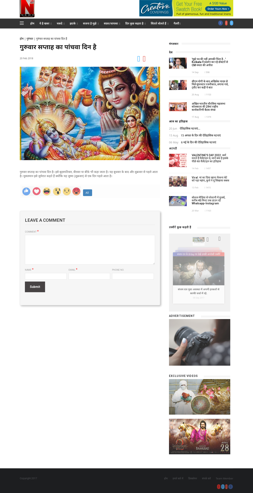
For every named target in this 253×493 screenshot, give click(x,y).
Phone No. (118, 270)
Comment (32, 231)
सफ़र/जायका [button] (112, 23)
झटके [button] (74, 23)
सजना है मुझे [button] (91, 23)
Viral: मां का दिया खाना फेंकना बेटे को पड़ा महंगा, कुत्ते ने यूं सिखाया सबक (210, 179)
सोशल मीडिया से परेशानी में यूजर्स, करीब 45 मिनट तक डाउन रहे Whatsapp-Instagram (208, 200)
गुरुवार (29, 38)
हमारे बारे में (178, 478)
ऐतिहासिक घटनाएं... (189, 128)
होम (32, 23)
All (88, 192)
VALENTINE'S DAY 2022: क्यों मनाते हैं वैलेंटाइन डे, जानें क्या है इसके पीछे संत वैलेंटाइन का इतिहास (210, 158)
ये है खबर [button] (46, 23)
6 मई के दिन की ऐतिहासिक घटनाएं (198, 142)
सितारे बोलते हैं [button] (159, 23)
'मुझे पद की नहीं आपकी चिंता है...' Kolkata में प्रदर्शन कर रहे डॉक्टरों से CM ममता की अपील (210, 62)
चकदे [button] (61, 23)
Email (73, 269)
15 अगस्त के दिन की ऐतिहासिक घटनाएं (200, 135)
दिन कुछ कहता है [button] (135, 23)
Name (29, 269)
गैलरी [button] (177, 23)
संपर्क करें (206, 478)
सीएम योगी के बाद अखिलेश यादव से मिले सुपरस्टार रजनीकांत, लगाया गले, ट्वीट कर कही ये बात (210, 84)
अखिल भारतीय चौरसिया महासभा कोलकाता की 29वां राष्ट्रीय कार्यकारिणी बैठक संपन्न (208, 106)
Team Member (224, 478)
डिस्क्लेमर (192, 478)
